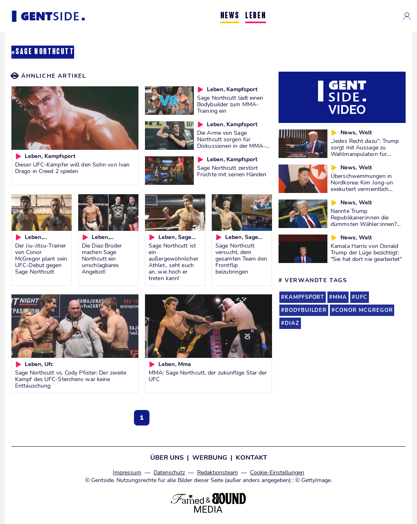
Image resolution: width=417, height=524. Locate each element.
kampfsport (304, 297)
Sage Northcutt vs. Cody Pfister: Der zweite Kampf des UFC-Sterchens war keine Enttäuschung (70, 379)
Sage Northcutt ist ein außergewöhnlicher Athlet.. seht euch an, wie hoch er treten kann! (173, 261)
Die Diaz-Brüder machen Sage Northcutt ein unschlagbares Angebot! (102, 258)
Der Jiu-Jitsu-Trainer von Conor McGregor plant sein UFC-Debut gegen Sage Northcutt (41, 258)
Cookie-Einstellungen (277, 472)
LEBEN (255, 16)
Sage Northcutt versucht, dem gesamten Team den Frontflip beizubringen (241, 258)
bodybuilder (306, 310)
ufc (361, 297)
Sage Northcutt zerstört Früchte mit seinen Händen (232, 171)
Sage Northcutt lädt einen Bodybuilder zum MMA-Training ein (230, 104)
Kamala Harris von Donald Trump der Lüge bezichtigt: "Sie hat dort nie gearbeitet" (366, 252)
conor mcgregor (364, 310)
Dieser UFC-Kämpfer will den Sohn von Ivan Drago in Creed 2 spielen (72, 167)
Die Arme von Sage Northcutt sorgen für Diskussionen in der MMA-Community (231, 142)
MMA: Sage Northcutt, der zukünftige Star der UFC (208, 375)
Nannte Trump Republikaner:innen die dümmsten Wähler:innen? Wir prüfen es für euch (364, 221)
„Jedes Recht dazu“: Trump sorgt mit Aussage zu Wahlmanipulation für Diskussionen (365, 150)
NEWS (229, 16)
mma (340, 297)
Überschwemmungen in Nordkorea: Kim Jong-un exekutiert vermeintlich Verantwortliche (362, 186)
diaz (292, 323)
